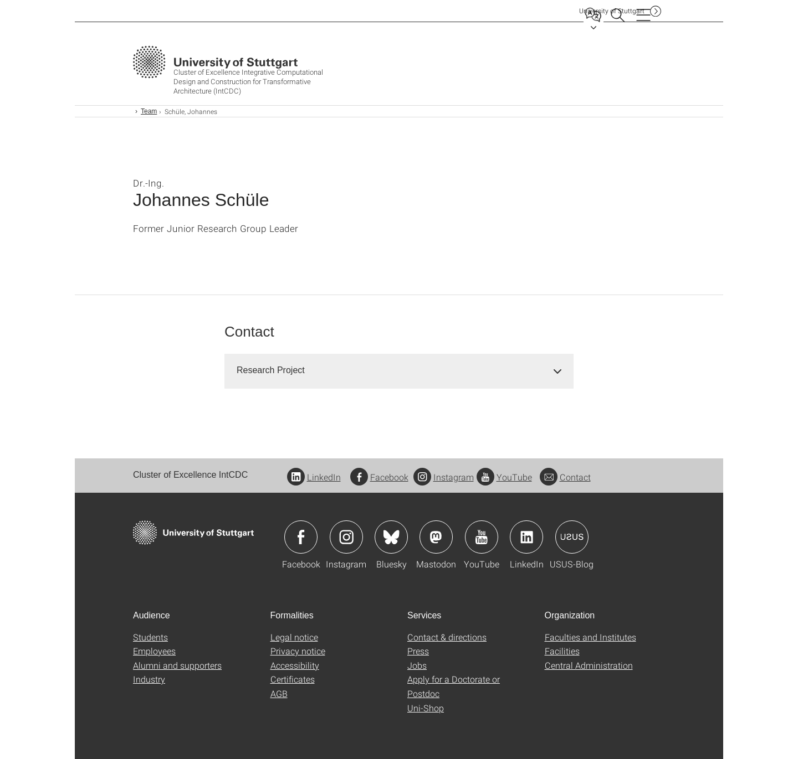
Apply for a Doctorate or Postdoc (453, 686)
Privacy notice (297, 651)
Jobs (417, 665)
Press (418, 651)
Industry (149, 679)
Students (150, 637)
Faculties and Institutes (590, 637)
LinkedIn (314, 477)
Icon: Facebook (301, 537)
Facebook (379, 477)
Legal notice (294, 637)
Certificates (292, 679)
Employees (154, 651)
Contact (565, 477)
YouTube (504, 477)
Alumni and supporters (177, 665)
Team (149, 111)
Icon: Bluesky (391, 537)
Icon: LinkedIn (526, 537)
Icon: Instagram (346, 537)
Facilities (562, 651)
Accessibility (294, 665)
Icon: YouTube (481, 537)
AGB (279, 693)
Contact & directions (447, 637)
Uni (611, 11)
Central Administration (589, 665)
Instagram (443, 477)
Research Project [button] (271, 370)
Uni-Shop (425, 708)
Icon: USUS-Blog (572, 537)
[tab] (399, 371)
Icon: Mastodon (436, 537)
